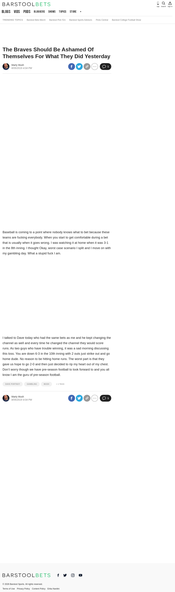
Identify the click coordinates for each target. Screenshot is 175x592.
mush (46, 384)
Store (73, 11)
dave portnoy (12, 384)
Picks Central (102, 20)
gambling (32, 384)
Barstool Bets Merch (36, 20)
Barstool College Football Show (126, 20)
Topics (62, 11)
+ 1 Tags (60, 384)
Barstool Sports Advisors (80, 20)
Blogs (6, 11)
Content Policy (38, 589)
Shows (51, 11)
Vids (17, 11)
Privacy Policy (23, 589)
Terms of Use (9, 589)
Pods (27, 11)
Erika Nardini (53, 589)
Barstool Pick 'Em (57, 20)
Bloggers (39, 11)
